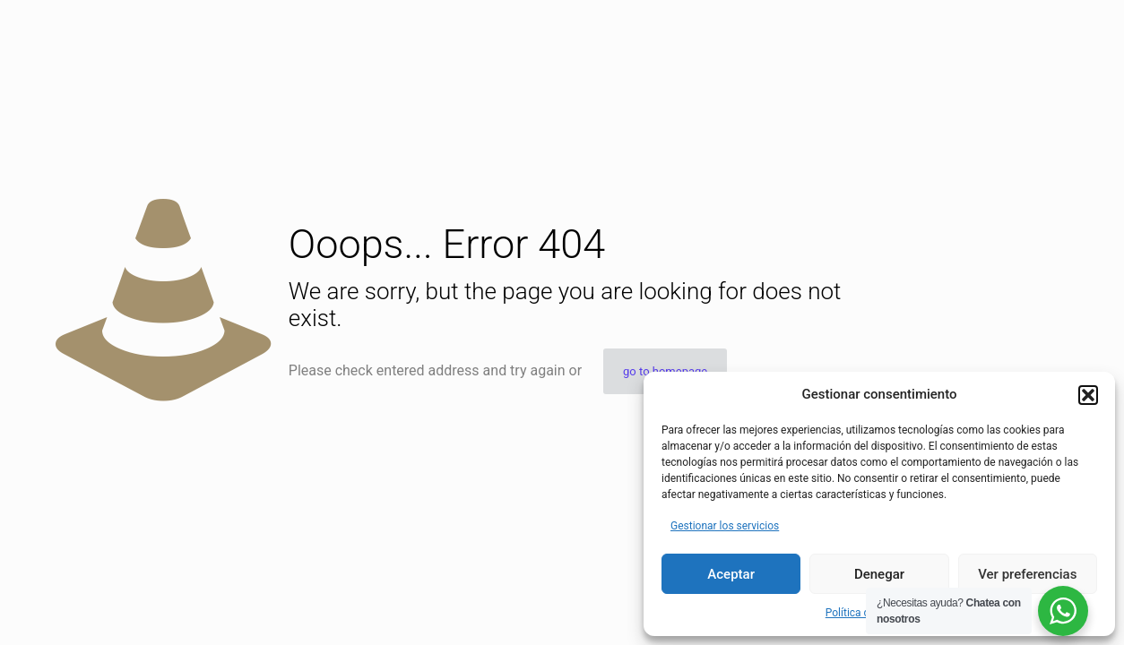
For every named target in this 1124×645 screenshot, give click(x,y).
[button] (1088, 395)
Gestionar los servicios (724, 526)
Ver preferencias (1027, 574)
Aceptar (731, 574)
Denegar (879, 574)
